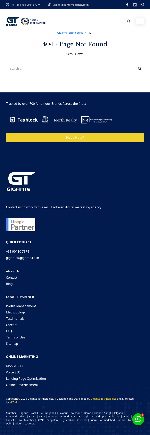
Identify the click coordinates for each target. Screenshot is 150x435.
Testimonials (15, 318)
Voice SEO (13, 372)
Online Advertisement (22, 385)
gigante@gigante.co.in (75, 4)
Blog (9, 284)
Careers (11, 325)
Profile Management (21, 306)
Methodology (16, 312)
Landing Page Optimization (26, 378)
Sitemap (12, 343)
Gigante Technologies (103, 398)
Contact (11, 277)
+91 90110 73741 (32, 4)
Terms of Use (15, 337)
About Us (13, 271)
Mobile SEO (14, 366)
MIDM (13, 402)
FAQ (9, 331)
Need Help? (75, 137)
